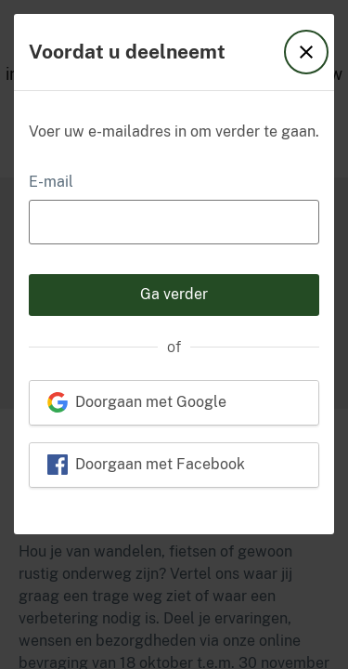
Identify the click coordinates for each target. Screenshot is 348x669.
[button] (306, 52)
